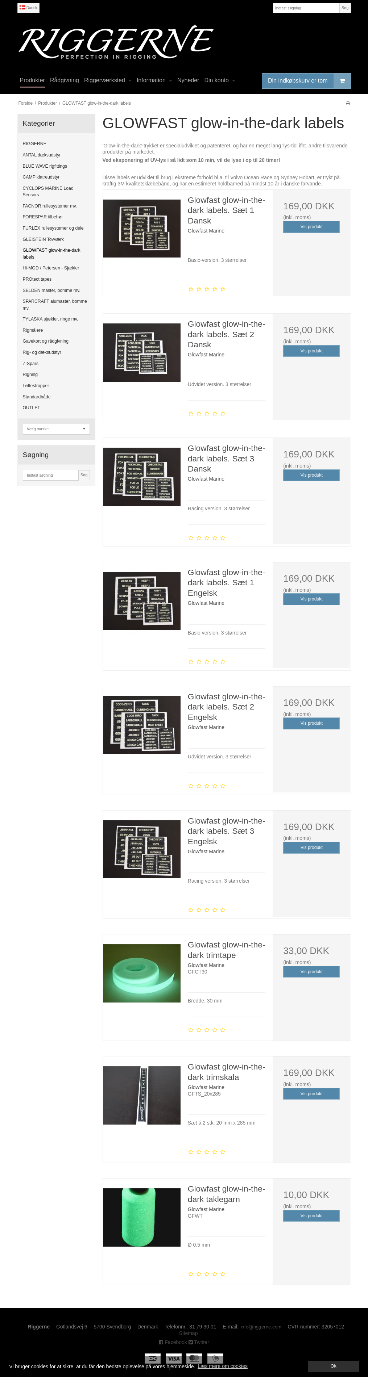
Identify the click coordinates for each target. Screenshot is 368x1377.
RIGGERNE (34, 143)
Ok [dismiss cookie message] (333, 1366)
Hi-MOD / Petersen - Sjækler (51, 268)
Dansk (28, 7)
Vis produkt (312, 226)
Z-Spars (31, 363)
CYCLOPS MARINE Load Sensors (48, 191)
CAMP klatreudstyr (41, 177)
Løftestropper (36, 385)
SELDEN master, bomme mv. (51, 290)
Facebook (173, 1342)
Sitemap (188, 1333)
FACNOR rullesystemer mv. (50, 206)
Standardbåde (37, 396)
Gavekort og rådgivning (46, 341)
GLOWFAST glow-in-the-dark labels (51, 253)
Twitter (199, 1342)
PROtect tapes (37, 279)
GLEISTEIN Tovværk (43, 239)
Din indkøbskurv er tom (309, 81)
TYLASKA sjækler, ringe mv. (50, 319)
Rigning (30, 374)
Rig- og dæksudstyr (42, 352)
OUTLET (31, 407)
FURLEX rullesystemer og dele (53, 228)
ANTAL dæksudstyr (42, 155)
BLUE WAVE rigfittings (45, 166)
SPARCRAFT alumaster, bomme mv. (55, 304)
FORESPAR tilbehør (43, 216)
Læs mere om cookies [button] (223, 1366)
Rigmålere (33, 330)
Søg (345, 7)
